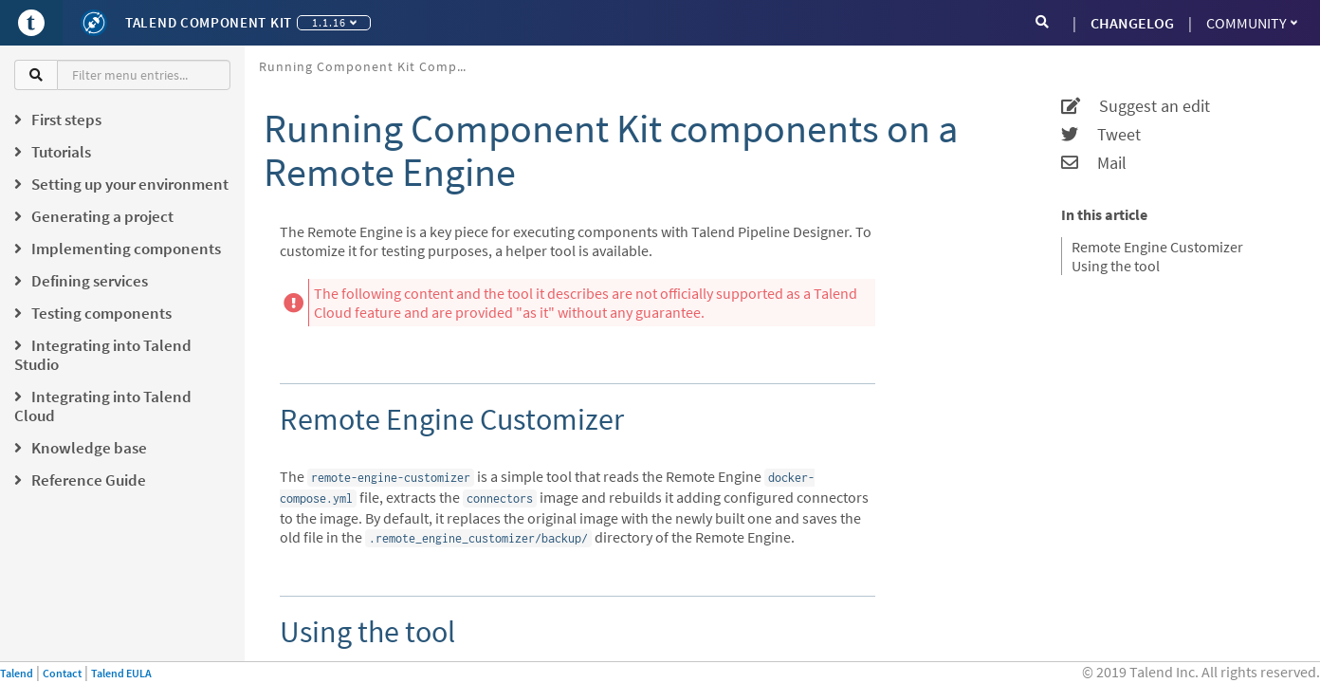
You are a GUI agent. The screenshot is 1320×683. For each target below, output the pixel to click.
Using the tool (1116, 265)
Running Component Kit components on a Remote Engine (370, 66)
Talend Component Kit (208, 22)
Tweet (1101, 134)
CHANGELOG (1132, 22)
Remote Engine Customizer (1157, 246)
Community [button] (1251, 22)
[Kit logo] (94, 23)
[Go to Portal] (31, 23)
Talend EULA (121, 673)
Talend (16, 673)
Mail (1094, 163)
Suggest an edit (1135, 106)
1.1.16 (334, 22)
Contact (62, 673)
